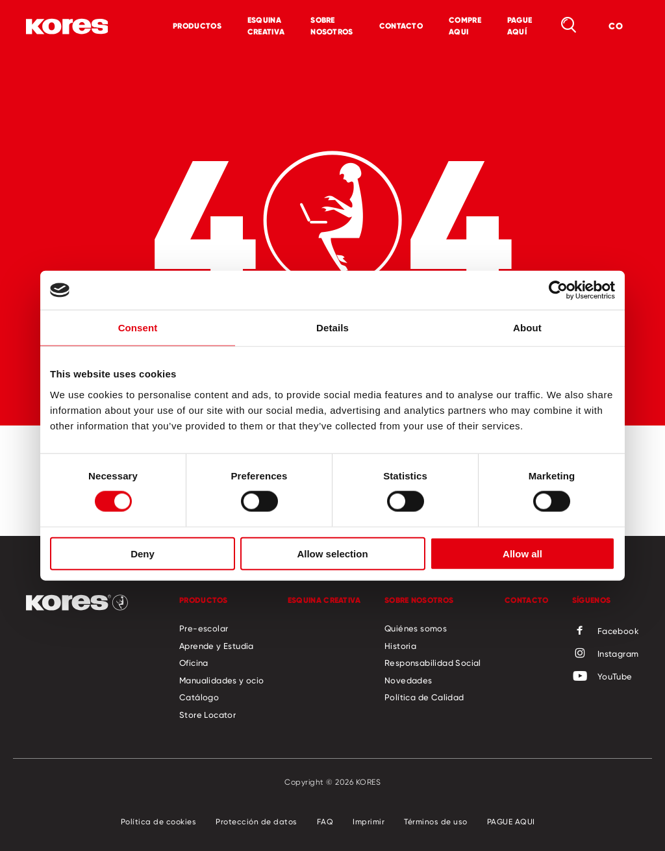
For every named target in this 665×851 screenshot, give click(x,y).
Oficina (193, 662)
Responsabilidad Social (432, 662)
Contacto (401, 26)
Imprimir (368, 821)
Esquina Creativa (265, 25)
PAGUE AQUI (511, 821)
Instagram (605, 654)
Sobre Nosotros (331, 25)
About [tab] (527, 327)
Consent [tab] (138, 327)
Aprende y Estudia (216, 646)
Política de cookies (159, 821)
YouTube (602, 677)
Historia (400, 646)
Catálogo (199, 697)
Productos (197, 26)
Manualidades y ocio (221, 680)
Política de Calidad (424, 697)
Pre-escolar (203, 628)
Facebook (605, 631)
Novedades (408, 680)
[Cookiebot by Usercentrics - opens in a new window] (558, 290)
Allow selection (332, 553)
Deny (143, 553)
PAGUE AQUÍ (520, 25)
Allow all (522, 553)
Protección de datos (256, 821)
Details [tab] (332, 327)
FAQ (325, 821)
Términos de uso (436, 821)
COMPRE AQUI (465, 25)
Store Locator (207, 714)
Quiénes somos (415, 628)
